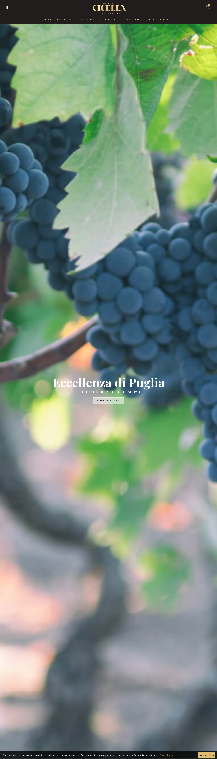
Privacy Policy (166, 755)
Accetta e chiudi (207, 755)
